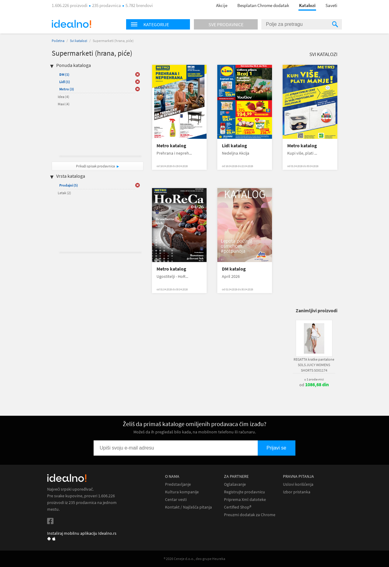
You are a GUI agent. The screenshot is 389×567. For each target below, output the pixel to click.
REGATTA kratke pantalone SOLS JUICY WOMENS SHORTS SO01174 (314, 365)
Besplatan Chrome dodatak (263, 5)
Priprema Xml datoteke (245, 499)
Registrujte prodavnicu (244, 492)
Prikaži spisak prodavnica (95, 166)
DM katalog (234, 269)
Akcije (221, 5)
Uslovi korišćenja (298, 484)
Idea (63, 96)
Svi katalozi (78, 40)
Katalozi (307, 5)
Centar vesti (176, 499)
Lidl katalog (234, 146)
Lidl (64, 81)
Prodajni (68, 185)
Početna (58, 40)
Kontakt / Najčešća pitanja (188, 507)
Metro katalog (171, 146)
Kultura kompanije (182, 492)
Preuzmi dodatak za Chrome (249, 514)
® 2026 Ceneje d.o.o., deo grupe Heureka (194, 558)
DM (64, 74)
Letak (64, 193)
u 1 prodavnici (314, 379)
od (314, 384)
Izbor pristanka (296, 492)
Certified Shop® (237, 507)
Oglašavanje (235, 484)
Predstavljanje (178, 484)
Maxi (64, 104)
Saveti (331, 5)
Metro (66, 89)
